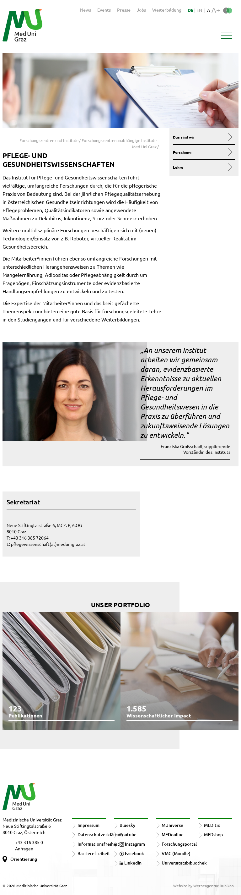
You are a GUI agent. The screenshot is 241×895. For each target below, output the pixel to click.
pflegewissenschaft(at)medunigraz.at (48, 544)
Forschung (202, 152)
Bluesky (127, 825)
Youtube (128, 834)
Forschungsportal (179, 844)
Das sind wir (202, 137)
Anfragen (24, 848)
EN (199, 10)
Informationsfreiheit (98, 844)
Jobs (141, 10)
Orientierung (23, 859)
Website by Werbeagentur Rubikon (203, 885)
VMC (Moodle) (176, 853)
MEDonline (173, 834)
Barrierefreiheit (94, 853)
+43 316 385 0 (29, 842)
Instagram (132, 844)
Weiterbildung (166, 10)
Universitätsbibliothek (184, 863)
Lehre (202, 167)
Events (104, 10)
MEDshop (213, 834)
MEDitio (212, 825)
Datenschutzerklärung (100, 834)
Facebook (132, 853)
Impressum (88, 825)
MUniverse (172, 825)
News (85, 10)
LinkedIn (131, 863)
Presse (124, 10)
